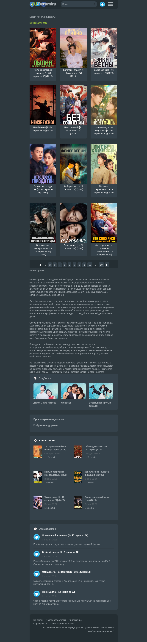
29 (101, 265)
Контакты (38, 620)
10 (90, 265)
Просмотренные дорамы (49, 419)
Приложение (75, 620)
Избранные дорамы (45, 425)
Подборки (45, 378)
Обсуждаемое (47, 529)
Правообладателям (56, 620)
